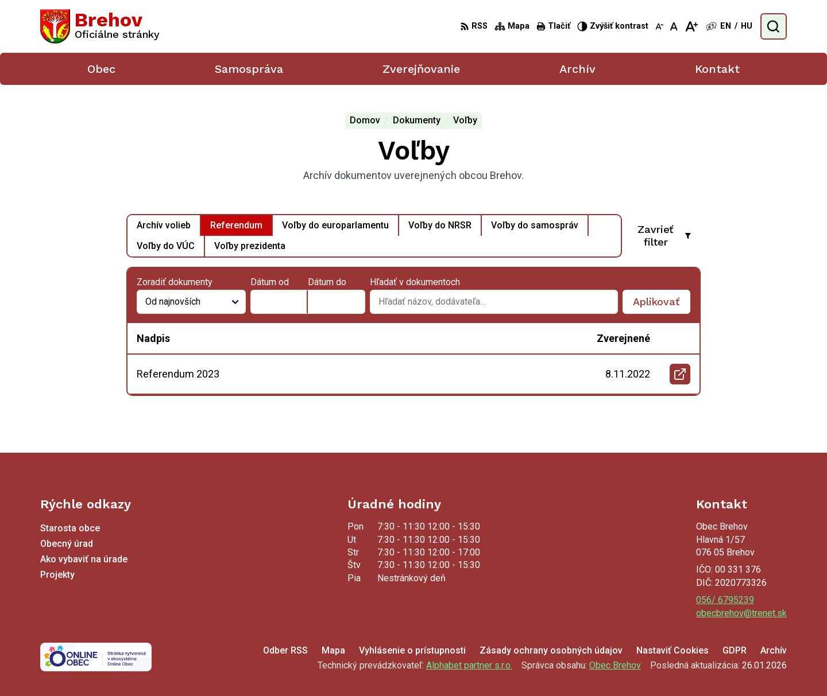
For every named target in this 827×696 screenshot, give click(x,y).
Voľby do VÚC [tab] (166, 245)
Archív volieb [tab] (164, 225)
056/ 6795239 (725, 599)
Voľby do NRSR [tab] (440, 225)
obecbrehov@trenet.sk (741, 613)
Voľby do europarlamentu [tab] (335, 225)
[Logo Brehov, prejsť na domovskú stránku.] (100, 26)
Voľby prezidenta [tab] (249, 245)
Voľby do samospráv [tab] (534, 225)
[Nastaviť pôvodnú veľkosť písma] (674, 26)
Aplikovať (661, 304)
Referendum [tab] (236, 225)
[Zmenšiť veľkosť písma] (659, 26)
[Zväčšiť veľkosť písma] (691, 26)
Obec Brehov (615, 665)
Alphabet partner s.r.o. (469, 665)
